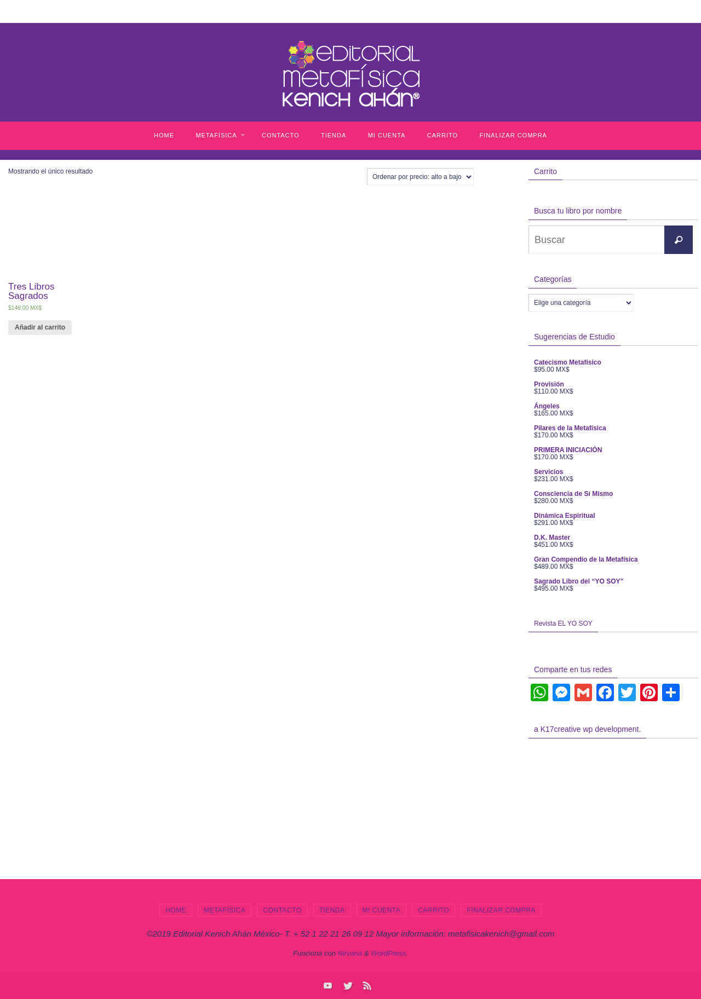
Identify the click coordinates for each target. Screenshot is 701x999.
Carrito (433, 910)
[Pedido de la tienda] (420, 177)
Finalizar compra (501, 910)
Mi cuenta (382, 910)
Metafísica (224, 910)
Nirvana (350, 953)
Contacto (282, 910)
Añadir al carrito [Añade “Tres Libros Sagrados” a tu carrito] (40, 327)
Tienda (332, 910)
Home (175, 910)
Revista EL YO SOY (563, 623)
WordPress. (389, 953)
